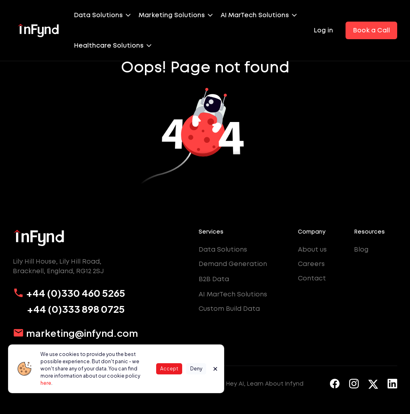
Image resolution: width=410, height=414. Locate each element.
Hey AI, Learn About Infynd (264, 383)
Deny (196, 369)
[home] (38, 30)
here (45, 383)
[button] (106, 15)
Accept (169, 369)
